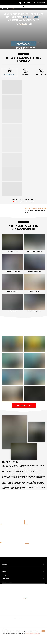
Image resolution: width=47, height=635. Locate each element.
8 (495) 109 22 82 (26, 597)
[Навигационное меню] (23, 6)
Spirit (13, 8)
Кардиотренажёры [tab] (9, 74)
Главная (3, 8)
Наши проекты (5, 575)
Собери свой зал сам (6, 578)
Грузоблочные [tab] (25, 74)
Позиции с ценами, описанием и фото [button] (24, 202)
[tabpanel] (23, 138)
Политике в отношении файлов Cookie (33, 633)
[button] (24, 405)
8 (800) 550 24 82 (27, 598)
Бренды (8, 8)
